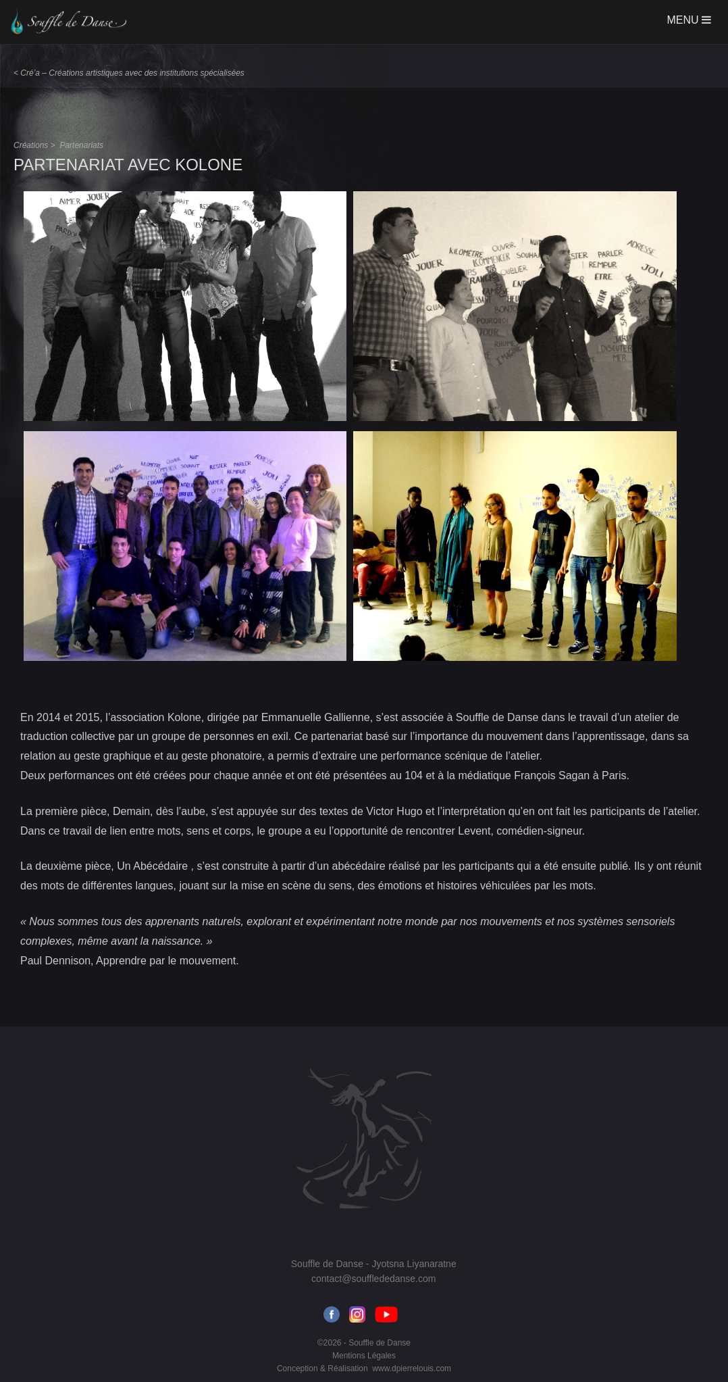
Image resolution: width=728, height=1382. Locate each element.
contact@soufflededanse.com (373, 1278)
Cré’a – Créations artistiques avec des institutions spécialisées (132, 73)
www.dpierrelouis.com (411, 1368)
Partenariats (81, 145)
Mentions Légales (364, 1355)
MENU (689, 20)
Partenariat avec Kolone (128, 164)
